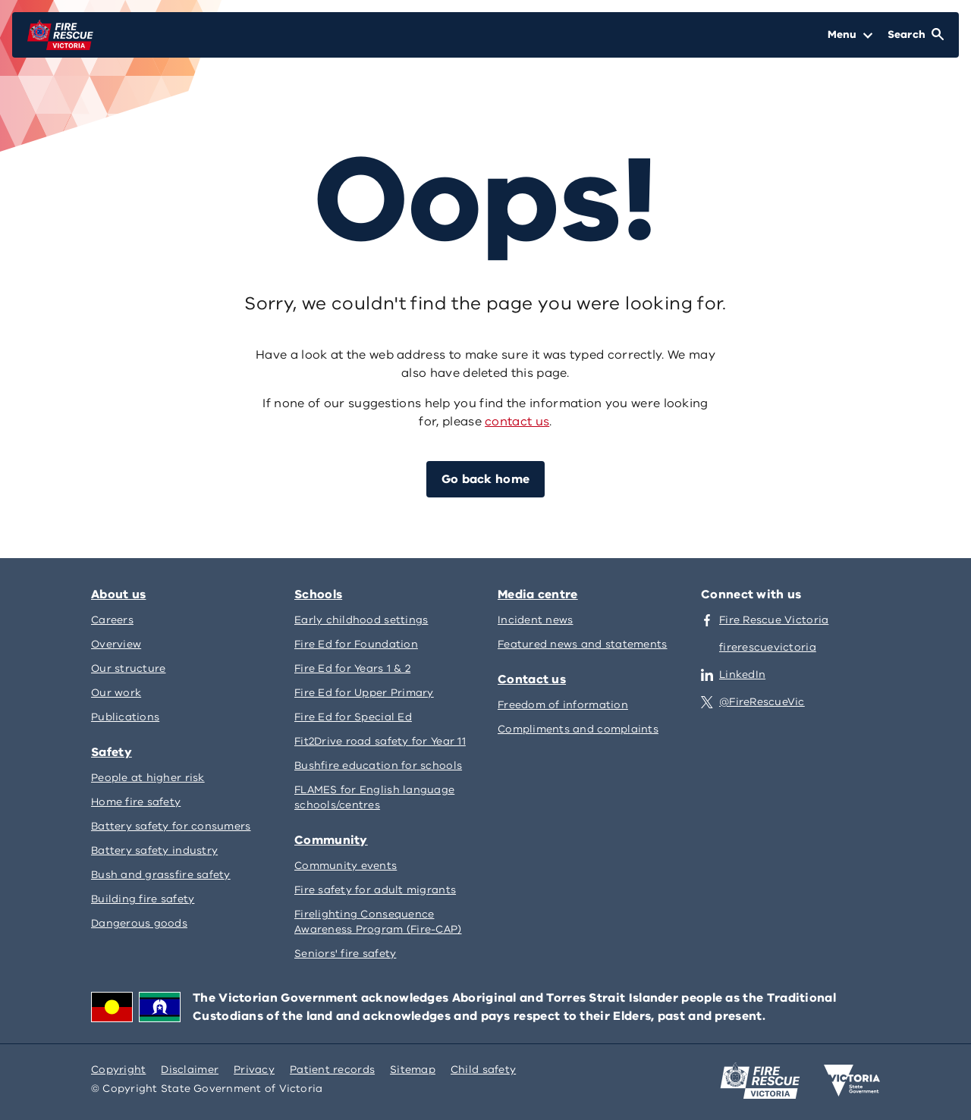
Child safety (483, 1069)
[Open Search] (915, 35)
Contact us (532, 679)
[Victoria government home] (852, 1080)
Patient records (332, 1069)
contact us (517, 421)
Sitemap (412, 1069)
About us (118, 594)
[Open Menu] (850, 35)
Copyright (118, 1069)
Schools (318, 594)
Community (331, 840)
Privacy (254, 1069)
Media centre (538, 594)
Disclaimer (189, 1069)
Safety (111, 752)
